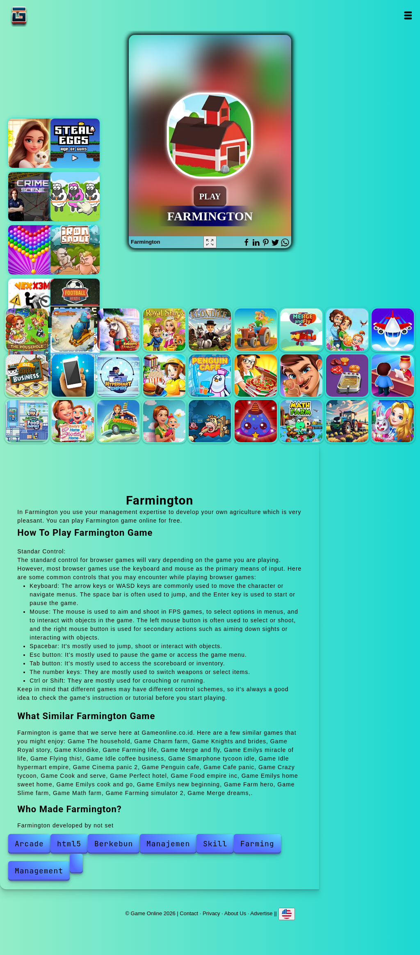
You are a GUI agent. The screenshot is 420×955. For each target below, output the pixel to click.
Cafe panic (256, 375)
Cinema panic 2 (164, 375)
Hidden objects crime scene (32, 196)
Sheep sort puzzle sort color (75, 196)
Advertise (261, 913)
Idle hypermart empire (118, 375)
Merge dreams (393, 421)
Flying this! (393, 329)
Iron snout (75, 249)
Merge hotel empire (32, 143)
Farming (257, 843)
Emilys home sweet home (73, 421)
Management (39, 870)
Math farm (301, 421)
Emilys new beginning (164, 421)
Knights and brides (118, 329)
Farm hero (210, 421)
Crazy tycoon (301, 375)
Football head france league (75, 303)
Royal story (164, 329)
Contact (189, 913)
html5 (69, 843)
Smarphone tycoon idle (73, 375)
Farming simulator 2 (347, 421)
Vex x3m (32, 303)
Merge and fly (301, 329)
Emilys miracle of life (347, 329)
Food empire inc (27, 421)
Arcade (29, 843)
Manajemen (168, 843)
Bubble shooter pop (32, 249)
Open (408, 15)
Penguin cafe (210, 375)
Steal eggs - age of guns (75, 143)
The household (27, 329)
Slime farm (256, 421)
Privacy (211, 913)
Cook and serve (347, 375)
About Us (235, 913)
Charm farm (73, 329)
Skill (215, 843)
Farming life (256, 329)
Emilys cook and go (118, 421)
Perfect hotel (393, 375)
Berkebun (113, 843)
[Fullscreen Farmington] (210, 242)
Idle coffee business (27, 375)
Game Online (44, 15)
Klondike (210, 329)
